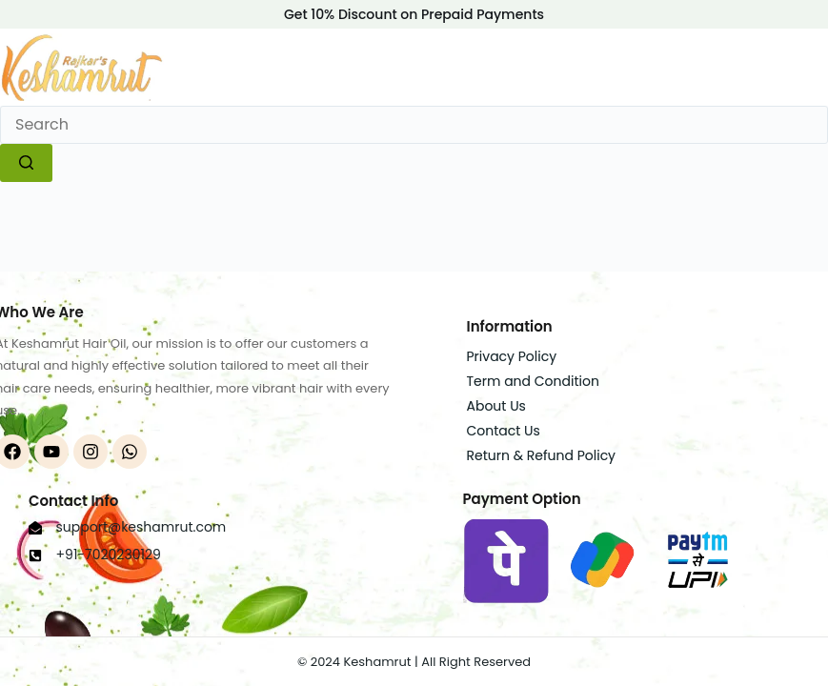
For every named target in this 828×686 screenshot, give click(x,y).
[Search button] (26, 163)
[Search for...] (414, 125)
